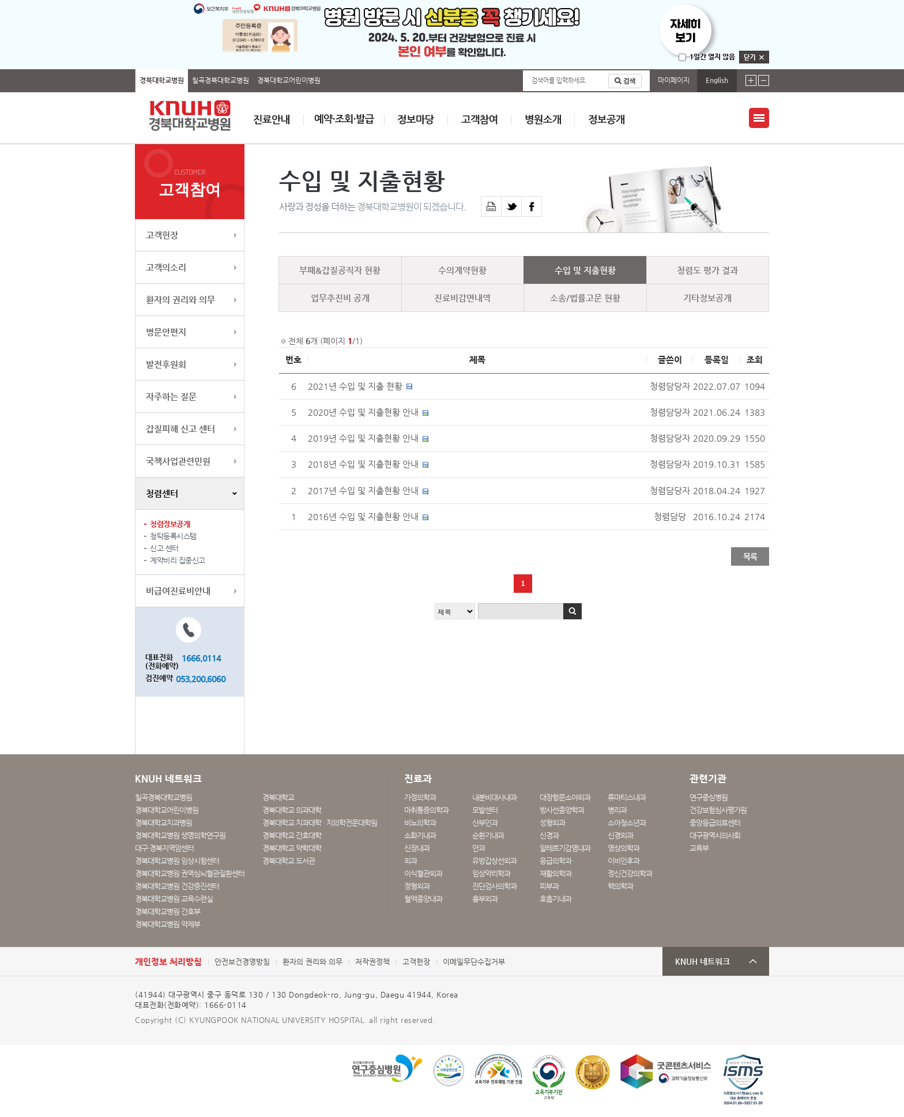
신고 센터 (164, 548)
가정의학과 (420, 797)
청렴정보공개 (170, 524)
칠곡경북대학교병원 (220, 80)
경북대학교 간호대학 (291, 835)
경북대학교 (278, 797)
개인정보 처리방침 (168, 961)
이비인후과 (623, 860)
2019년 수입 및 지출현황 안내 (363, 438)
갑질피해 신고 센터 (180, 429)
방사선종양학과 (562, 810)
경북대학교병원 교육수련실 (174, 898)
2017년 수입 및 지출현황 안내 (363, 490)
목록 (750, 556)
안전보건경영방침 (242, 961)
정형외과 (417, 886)
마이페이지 (674, 80)
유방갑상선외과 (494, 860)
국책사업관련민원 (178, 461)
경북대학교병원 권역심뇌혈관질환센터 (189, 873)
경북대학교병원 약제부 (167, 924)
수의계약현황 (462, 270)
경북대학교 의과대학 (291, 810)
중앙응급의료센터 (715, 822)
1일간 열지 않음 (712, 56)
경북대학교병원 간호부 (167, 911)
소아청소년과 (627, 822)
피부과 (549, 886)
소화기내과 (420, 835)
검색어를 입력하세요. (559, 80)
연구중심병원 (709, 797)
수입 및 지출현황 (585, 270)
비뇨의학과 (420, 822)
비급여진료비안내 (178, 591)
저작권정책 (372, 961)
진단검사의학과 (494, 886)
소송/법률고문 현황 (585, 298)
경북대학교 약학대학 (291, 848)
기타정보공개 (707, 298)
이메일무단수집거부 (474, 961)
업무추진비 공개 (340, 298)
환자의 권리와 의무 (180, 299)
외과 (410, 860)
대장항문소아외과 (565, 797)
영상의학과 (623, 848)
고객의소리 (166, 267)
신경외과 (620, 835)
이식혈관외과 (423, 873)
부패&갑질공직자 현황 (340, 270)
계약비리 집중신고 (177, 560)
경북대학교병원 (162, 80)
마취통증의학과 (426, 810)
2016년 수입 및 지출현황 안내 (363, 516)
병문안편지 (166, 332)
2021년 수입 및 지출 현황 (355, 386)
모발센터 (485, 810)
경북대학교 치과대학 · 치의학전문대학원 (319, 822)
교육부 (699, 848)
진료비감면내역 (462, 298)
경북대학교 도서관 (288, 860)
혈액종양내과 (423, 898)
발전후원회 (166, 364)
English (717, 80)
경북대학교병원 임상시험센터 (177, 860)
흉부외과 (485, 898)
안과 (478, 848)
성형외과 (552, 822)
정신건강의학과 (630, 873)
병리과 (617, 810)
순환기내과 (488, 835)
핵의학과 (620, 886)
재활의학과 (555, 873)
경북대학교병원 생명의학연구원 (180, 835)
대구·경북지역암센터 (164, 848)
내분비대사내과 (494, 797)
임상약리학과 (491, 873)
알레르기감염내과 (565, 848)
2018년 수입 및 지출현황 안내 (363, 464)
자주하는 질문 (171, 396)
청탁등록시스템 (173, 536)
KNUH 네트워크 (702, 961)
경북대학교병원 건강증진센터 (177, 886)
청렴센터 (162, 493)
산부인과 (485, 822)
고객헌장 (162, 235)
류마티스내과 (627, 797)
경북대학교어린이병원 (289, 80)
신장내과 (417, 848)
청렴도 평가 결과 (707, 270)
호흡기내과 (555, 898)
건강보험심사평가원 (718, 810)
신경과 (549, 835)
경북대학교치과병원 (163, 822)
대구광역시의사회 (715, 835)
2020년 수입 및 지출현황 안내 (363, 412)
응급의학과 (555, 860)
